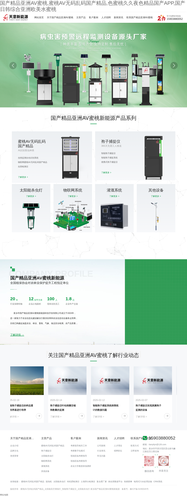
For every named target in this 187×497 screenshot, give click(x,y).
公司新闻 (101, 445)
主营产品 (81, 17)
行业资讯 (101, 451)
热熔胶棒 (128, 481)
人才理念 (118, 445)
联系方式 (135, 445)
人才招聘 (106, 17)
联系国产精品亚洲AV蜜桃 (139, 17)
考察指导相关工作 (79, 445)
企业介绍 (14, 445)
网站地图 (4, 495)
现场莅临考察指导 (79, 456)
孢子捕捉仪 (46, 451)
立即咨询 (135, 451)
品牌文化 (14, 451)
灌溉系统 (45, 466)
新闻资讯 (118, 17)
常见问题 (101, 456)
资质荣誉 (14, 456)
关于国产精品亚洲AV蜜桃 (60, 17)
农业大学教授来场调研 (81, 466)
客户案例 (93, 17)
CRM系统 (158, 481)
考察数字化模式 (78, 451)
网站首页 (39, 17)
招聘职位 (118, 451)
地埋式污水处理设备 (143, 481)
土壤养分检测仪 (88, 481)
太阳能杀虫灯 (47, 456)
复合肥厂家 (102, 481)
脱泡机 (49, 481)
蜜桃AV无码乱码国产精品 (52, 445)
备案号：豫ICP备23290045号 (135, 489)
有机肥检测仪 (73, 481)
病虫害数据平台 (115, 481)
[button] (174, 65)
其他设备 (45, 471)
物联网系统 (46, 461)
